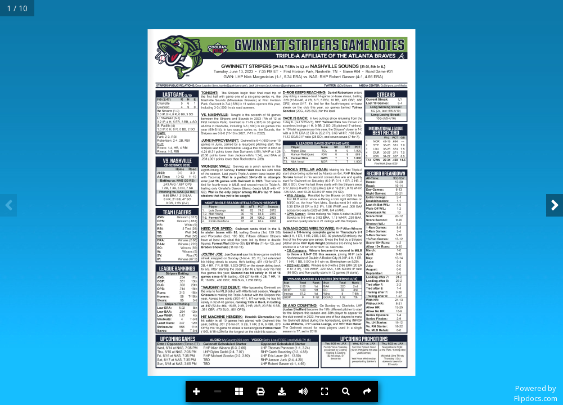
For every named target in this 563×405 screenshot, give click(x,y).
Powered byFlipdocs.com (535, 393)
